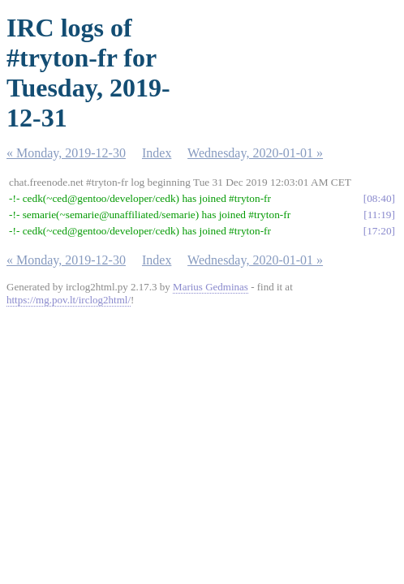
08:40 (379, 198)
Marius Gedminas (210, 287)
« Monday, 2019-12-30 (66, 153)
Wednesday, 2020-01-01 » (255, 153)
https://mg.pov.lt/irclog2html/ (68, 300)
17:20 (379, 231)
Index (156, 153)
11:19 (379, 214)
